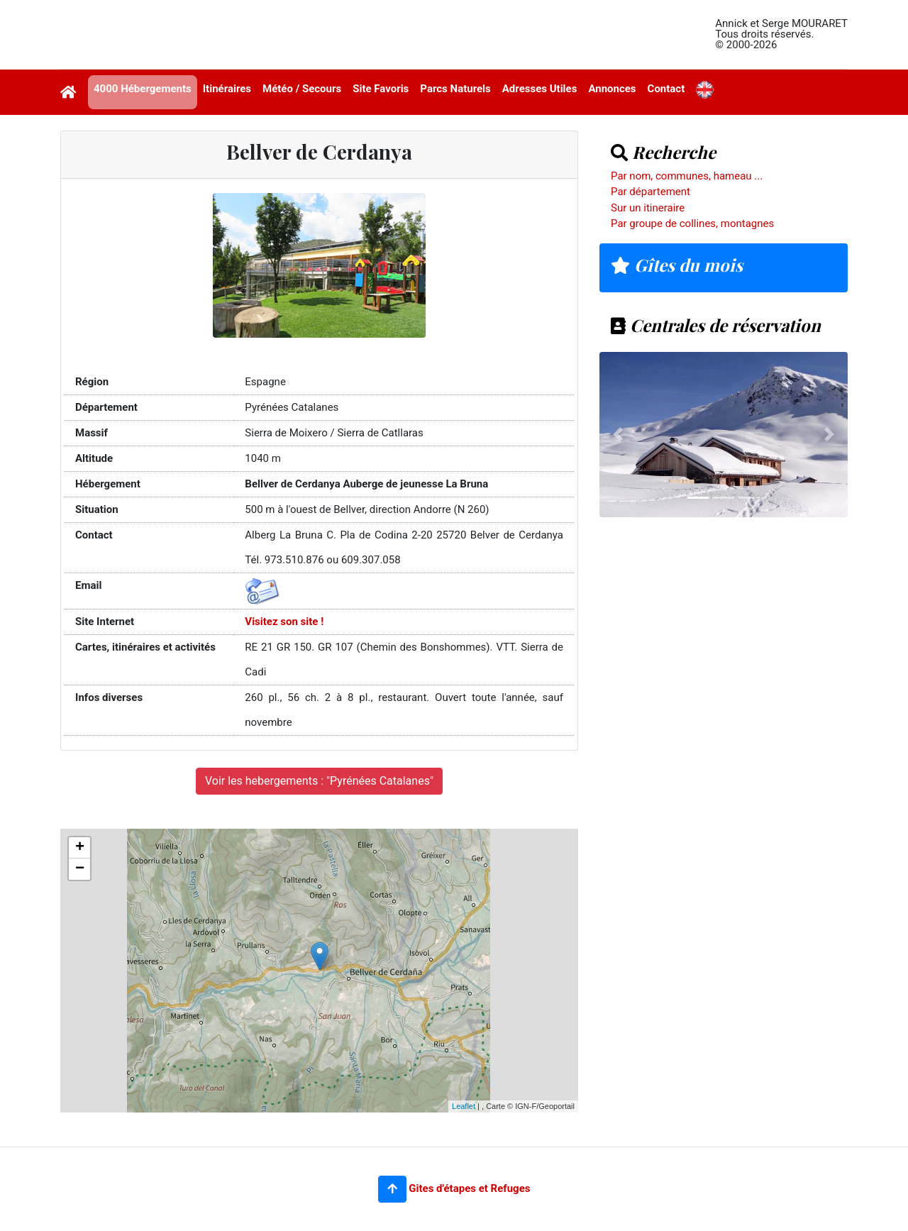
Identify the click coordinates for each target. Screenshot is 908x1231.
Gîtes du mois (677, 264)
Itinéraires (227, 88)
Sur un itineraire (648, 208)
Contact (666, 88)
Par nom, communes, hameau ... (687, 176)
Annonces (612, 88)
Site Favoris (381, 88)
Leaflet (463, 1106)
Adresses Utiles (539, 88)
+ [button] (79, 848)
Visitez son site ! (284, 621)
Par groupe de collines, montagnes (692, 223)
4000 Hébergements (143, 88)
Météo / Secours (301, 88)
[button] (392, 1189)
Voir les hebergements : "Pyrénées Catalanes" (319, 781)
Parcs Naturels (455, 88)
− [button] (79, 869)
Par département (650, 191)
